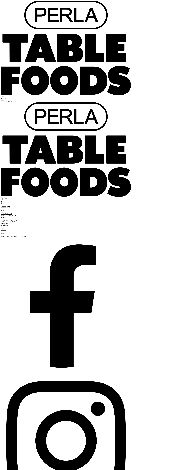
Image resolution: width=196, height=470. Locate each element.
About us (3, 98)
